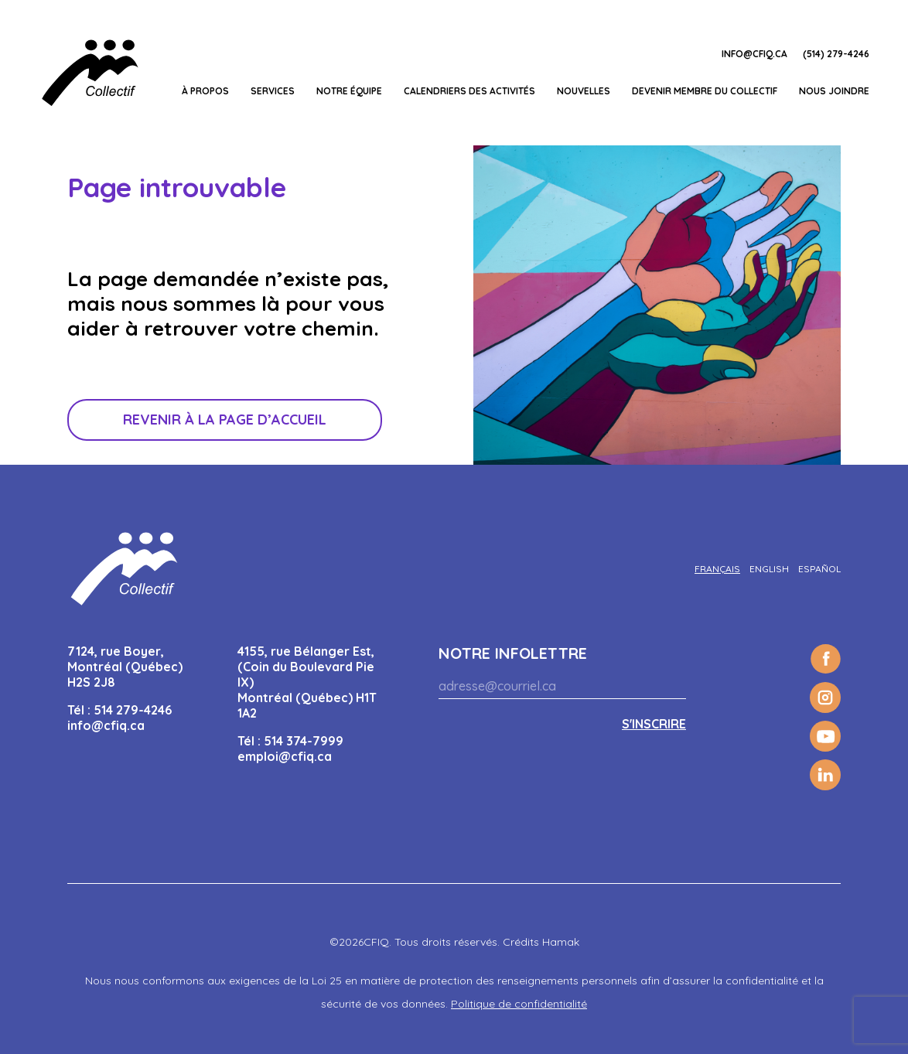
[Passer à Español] (819, 569)
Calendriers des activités (469, 91)
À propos (205, 91)
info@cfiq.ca (754, 54)
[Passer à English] (769, 569)
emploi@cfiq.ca (284, 756)
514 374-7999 (303, 741)
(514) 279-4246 (836, 54)
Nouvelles (583, 91)
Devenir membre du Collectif (704, 91)
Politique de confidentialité (519, 1004)
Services (273, 91)
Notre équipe (349, 91)
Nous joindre (834, 91)
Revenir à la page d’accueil (224, 419)
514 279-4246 (133, 710)
